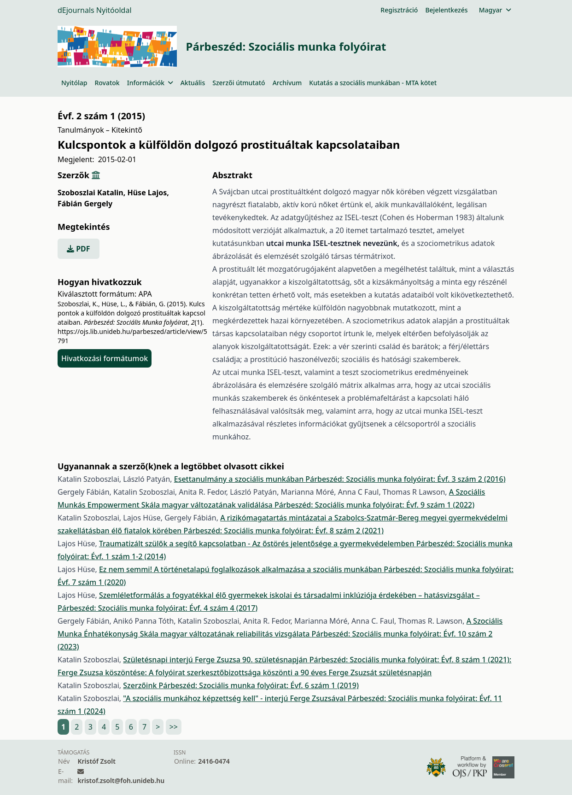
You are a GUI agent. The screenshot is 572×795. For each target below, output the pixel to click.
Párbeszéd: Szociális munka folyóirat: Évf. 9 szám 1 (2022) (374, 505)
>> (173, 727)
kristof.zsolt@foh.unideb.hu (120, 780)
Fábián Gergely (85, 204)
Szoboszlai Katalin (91, 192)
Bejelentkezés (446, 10)
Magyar (495, 10)
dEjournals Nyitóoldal (95, 10)
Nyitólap (74, 82)
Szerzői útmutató (238, 82)
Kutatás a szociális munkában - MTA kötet (373, 82)
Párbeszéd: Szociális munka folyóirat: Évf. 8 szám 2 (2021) (284, 531)
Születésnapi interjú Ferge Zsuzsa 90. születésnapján (216, 660)
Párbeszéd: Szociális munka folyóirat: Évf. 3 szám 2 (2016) (405, 479)
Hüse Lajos (148, 192)
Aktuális (193, 82)
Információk (150, 82)
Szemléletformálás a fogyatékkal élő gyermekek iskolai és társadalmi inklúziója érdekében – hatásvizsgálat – (289, 595)
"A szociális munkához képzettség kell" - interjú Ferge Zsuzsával (235, 698)
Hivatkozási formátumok (104, 358)
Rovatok (106, 82)
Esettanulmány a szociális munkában (240, 479)
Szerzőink (140, 685)
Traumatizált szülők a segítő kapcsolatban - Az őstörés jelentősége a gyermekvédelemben (257, 543)
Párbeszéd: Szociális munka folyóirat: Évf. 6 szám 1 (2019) (259, 685)
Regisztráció (399, 10)
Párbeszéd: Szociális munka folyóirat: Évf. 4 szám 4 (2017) (157, 608)
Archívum (287, 82)
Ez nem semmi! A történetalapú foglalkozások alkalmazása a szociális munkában (241, 569)
